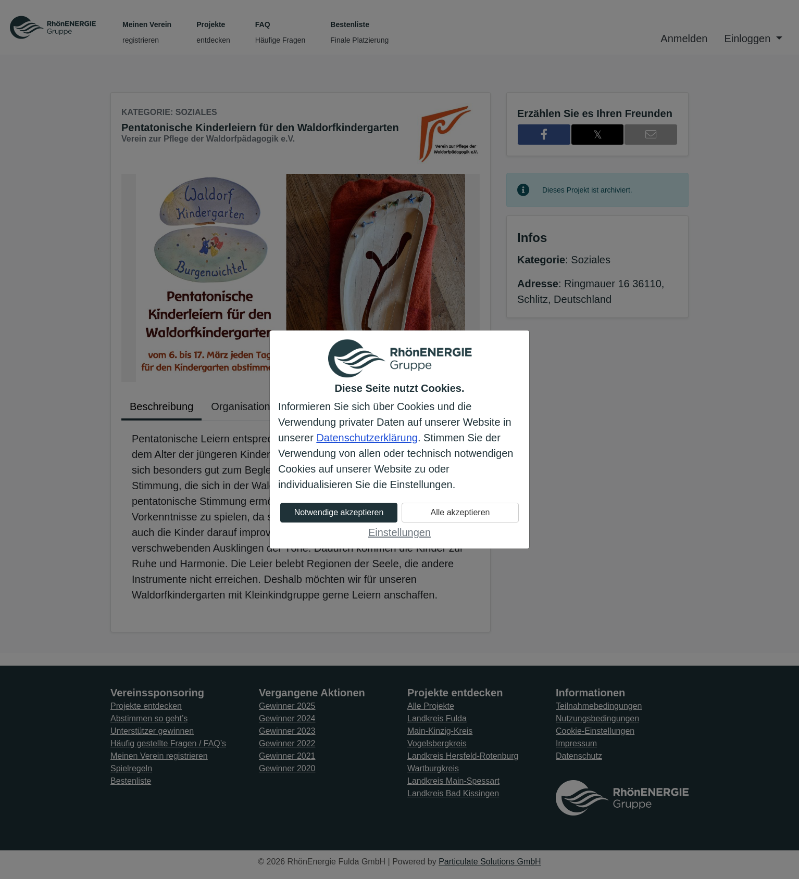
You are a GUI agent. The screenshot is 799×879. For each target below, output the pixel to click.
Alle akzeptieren (460, 512)
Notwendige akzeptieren (339, 512)
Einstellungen (399, 532)
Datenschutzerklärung (367, 437)
